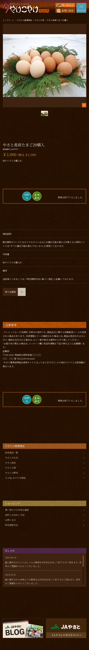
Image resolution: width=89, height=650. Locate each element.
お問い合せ (10, 519)
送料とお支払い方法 (14, 514)
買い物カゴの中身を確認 (17, 509)
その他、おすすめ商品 (15, 477)
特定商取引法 (11, 524)
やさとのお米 (11, 457)
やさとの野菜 (11, 472)
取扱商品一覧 (11, 452)
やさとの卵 (10, 467)
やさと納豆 (10, 462)
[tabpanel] (44, 65)
